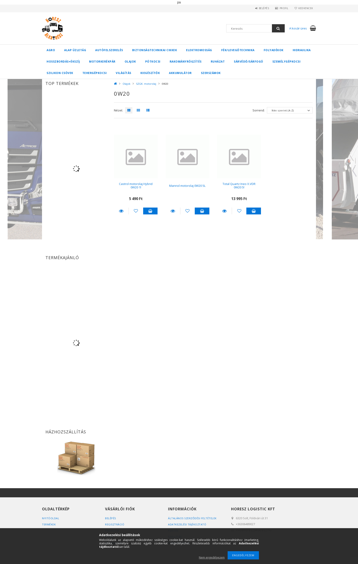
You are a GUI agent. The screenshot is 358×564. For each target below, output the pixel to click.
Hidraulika (302, 50)
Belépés (262, 8)
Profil (283, 8)
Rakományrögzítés (186, 61)
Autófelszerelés (109, 50)
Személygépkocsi (286, 61)
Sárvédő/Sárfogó (248, 61)
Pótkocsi (153, 61)
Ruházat (218, 61)
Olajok (130, 61)
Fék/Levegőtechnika (238, 50)
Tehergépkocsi (94, 73)
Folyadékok (274, 50)
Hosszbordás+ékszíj (63, 61)
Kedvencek (305, 8)
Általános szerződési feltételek (192, 518)
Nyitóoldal (50, 518)
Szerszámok (211, 73)
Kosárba (150, 211)
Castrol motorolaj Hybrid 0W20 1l (136, 185)
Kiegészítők (150, 73)
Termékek (49, 524)
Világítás (123, 73)
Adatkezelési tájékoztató (187, 524)
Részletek (121, 211)
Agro (51, 50)
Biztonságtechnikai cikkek (154, 50)
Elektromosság (199, 50)
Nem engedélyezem (212, 557)
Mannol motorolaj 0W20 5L (187, 186)
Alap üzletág (75, 50)
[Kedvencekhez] (136, 211)
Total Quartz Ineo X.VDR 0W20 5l (239, 185)
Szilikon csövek (60, 73)
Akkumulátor (180, 73)
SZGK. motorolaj (146, 83)
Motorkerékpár (102, 61)
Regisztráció (114, 524)
